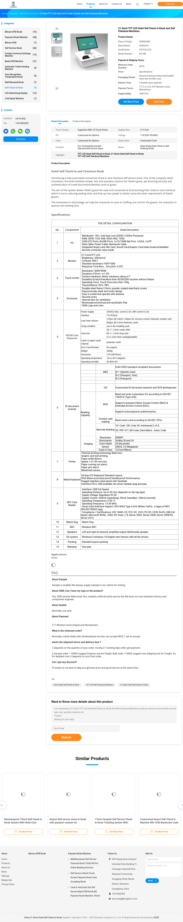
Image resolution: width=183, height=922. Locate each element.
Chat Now (170, 4)
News (4, 872)
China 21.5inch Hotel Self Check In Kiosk (43, 917)
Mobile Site (7, 880)
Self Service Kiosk (21, 48)
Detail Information (59, 121)
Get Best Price (131, 101)
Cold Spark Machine (21, 98)
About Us (6, 867)
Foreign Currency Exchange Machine (21, 54)
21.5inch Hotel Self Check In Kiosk (134, 685)
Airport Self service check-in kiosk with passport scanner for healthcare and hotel (68, 822)
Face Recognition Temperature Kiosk (21, 75)
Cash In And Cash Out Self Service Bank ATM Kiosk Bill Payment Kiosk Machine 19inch (85, 891)
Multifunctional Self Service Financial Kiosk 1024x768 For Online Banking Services (84, 863)
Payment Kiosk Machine (21, 37)
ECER (156, 917)
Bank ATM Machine (21, 61)
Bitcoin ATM (21, 42)
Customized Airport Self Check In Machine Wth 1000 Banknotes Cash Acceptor (159, 822)
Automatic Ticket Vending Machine (21, 67)
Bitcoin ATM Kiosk (21, 31)
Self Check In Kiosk (21, 87)
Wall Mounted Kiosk (21, 82)
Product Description (82, 121)
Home (4, 859)
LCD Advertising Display (21, 93)
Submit (66, 737)
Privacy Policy (8, 884)
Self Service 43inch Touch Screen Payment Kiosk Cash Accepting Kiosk (83, 877)
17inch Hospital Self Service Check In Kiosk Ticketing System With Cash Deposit (113, 822)
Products (6, 863)
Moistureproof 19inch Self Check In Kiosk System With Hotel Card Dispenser (23, 822)
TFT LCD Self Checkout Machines (99, 685)
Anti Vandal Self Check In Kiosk (66, 685)
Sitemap (5, 876)
